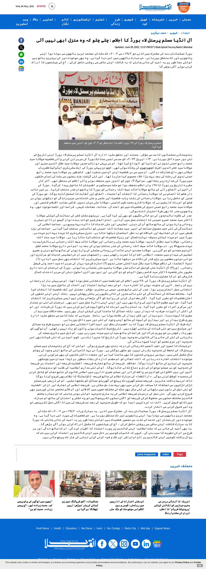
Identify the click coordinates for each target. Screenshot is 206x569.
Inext (99, 528)
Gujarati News (162, 528)
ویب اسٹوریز (22, 21)
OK (200, 565)
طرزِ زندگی (115, 21)
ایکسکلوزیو (82, 19)
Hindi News (42, 528)
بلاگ (35, 19)
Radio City (130, 528)
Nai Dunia (86, 528)
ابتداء (185, 33)
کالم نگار (65, 21)
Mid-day (145, 528)
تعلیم (99, 19)
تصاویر (47, 19)
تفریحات (158, 19)
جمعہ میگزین (158, 33)
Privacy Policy (182, 562)
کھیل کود (143, 21)
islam (166, 454)
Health (57, 528)
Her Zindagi (113, 528)
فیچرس (128, 19)
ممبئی (186, 19)
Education (71, 528)
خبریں (173, 19)
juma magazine (146, 454)
